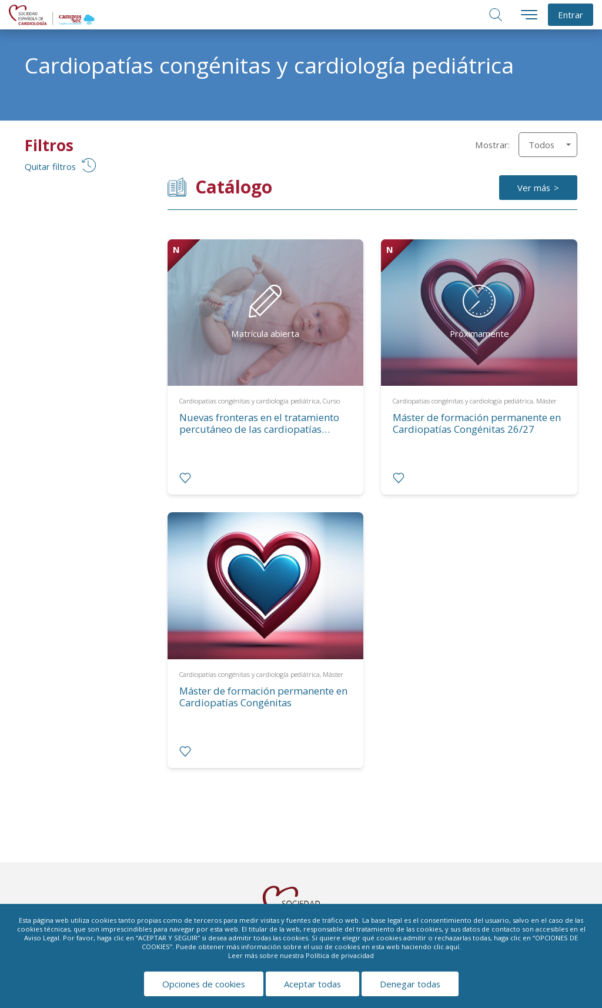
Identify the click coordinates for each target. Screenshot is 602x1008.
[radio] (185, 478)
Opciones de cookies (203, 984)
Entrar (570, 15)
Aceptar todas (312, 984)
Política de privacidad (340, 955)
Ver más (533, 187)
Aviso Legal (41, 937)
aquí (452, 946)
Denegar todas (410, 984)
